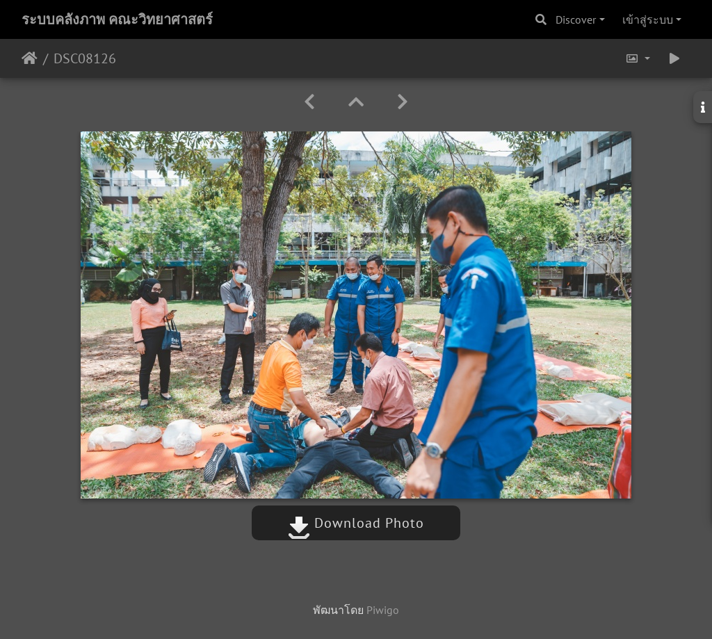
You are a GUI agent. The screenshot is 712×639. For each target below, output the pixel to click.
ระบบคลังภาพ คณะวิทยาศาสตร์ (117, 19)
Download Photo (356, 523)
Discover (576, 19)
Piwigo (382, 610)
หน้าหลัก (30, 58)
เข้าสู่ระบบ (647, 19)
